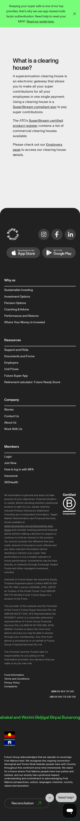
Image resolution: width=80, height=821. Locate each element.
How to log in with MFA (19, 469)
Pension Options (15, 303)
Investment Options (17, 297)
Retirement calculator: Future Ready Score (32, 382)
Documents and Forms (19, 356)
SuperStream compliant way (35, 107)
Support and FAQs (16, 350)
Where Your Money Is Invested (24, 322)
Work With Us (13, 429)
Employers (11, 363)
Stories (9, 410)
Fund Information (14, 675)
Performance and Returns (21, 316)
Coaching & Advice (16, 309)
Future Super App (16, 376)
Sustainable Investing (18, 290)
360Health (11, 482)
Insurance (11, 476)
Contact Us (11, 416)
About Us (10, 423)
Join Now (10, 463)
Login (8, 457)
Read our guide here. (40, 21)
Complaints (10, 686)
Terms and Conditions (16, 679)
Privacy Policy (12, 683)
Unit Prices (11, 369)
